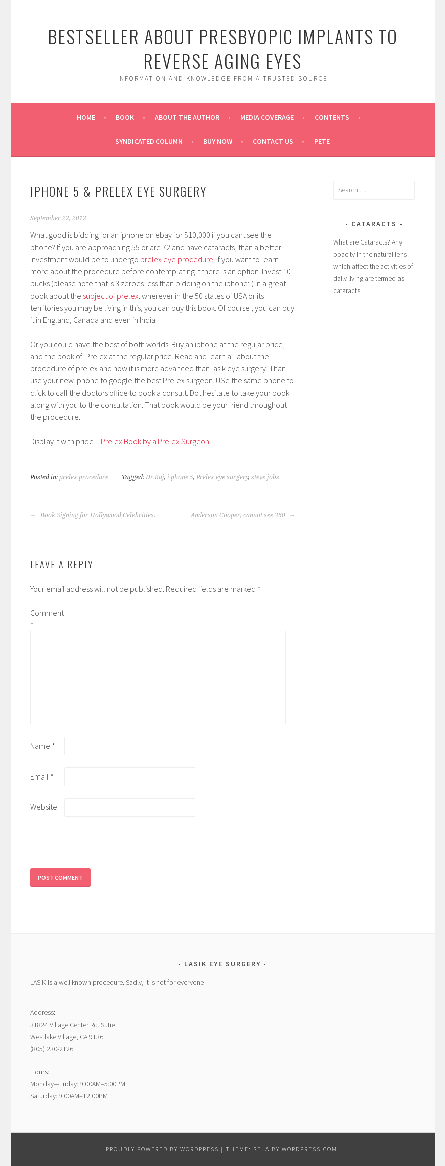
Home (86, 117)
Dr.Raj (155, 477)
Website (43, 807)
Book (125, 117)
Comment (46, 619)
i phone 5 (180, 477)
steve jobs (265, 477)
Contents (332, 117)
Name (42, 746)
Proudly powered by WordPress (162, 1149)
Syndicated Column (149, 141)
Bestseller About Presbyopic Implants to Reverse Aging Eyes (223, 48)
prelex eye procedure (176, 259)
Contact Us (273, 141)
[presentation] (107, 848)
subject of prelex (111, 295)
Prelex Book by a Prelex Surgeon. (156, 441)
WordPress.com (309, 1149)
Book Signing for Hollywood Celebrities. (92, 515)
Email (42, 776)
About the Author (187, 117)
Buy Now (217, 141)
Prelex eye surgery (222, 477)
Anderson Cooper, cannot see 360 (243, 515)
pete (322, 141)
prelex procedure (83, 477)
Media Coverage (267, 117)
